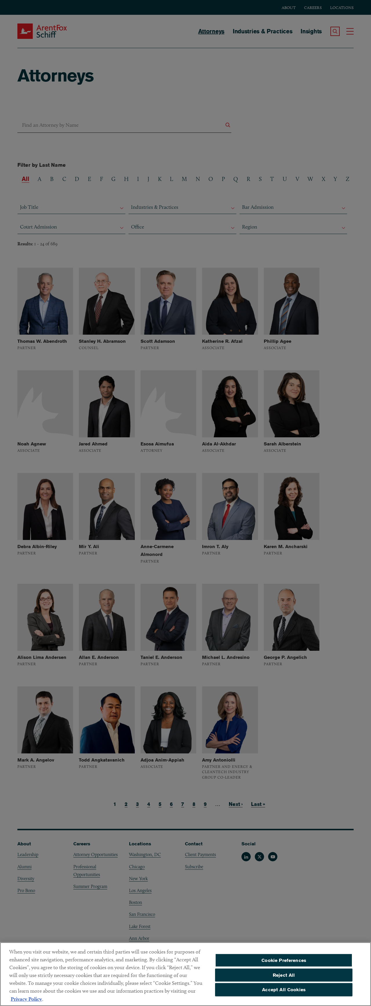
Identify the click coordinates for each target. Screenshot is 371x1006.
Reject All (284, 978)
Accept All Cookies (283, 993)
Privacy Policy (26, 1002)
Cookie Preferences (283, 963)
